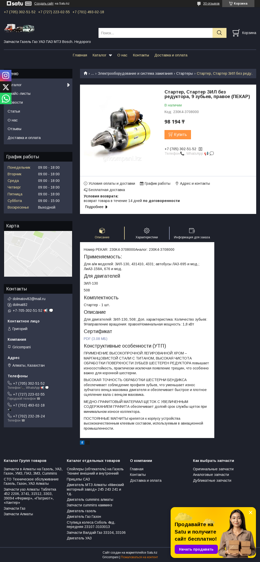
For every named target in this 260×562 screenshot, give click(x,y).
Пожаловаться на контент (139, 557)
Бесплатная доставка (107, 190)
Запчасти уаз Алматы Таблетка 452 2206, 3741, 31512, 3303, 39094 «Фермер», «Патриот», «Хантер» (30, 496)
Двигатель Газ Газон (84, 516)
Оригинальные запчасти (213, 469)
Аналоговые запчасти (211, 475)
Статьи (14, 111)
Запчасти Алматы (18, 514)
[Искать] (219, 33)
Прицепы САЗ (78, 479)
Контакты (141, 55)
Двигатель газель (81, 511)
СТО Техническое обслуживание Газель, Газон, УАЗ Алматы (31, 481)
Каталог (99, 55)
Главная (80, 55)
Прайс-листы (19, 93)
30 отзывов (211, 3)
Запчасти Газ (14, 508)
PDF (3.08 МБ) (95, 339)
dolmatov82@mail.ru (29, 299)
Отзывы (14, 129)
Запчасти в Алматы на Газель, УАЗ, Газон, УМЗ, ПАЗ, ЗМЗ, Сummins (33, 471)
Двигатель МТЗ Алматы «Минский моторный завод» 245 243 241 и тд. (95, 489)
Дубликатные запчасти (212, 480)
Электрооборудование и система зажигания (135, 73)
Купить (180, 134)
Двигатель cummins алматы (90, 499)
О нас (122, 55)
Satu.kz (152, 552)
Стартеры (184, 73)
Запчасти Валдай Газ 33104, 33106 (96, 532)
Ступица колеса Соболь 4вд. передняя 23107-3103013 (91, 524)
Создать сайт (44, 3)
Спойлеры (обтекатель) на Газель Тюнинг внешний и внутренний (95, 471)
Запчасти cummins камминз (89, 505)
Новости (15, 102)
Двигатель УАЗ (79, 538)
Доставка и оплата (170, 55)
